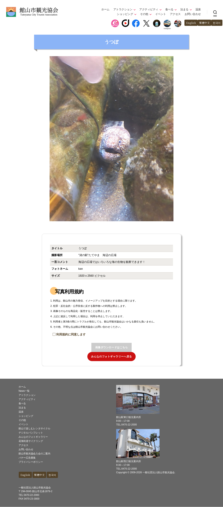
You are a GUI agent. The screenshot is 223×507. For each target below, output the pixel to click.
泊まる (184, 9)
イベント (160, 14)
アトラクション (122, 9)
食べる (169, 9)
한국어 (216, 23)
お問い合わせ (193, 14)
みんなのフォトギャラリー (33, 437)
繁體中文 (203, 23)
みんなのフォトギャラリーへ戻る (111, 356)
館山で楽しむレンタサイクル (34, 428)
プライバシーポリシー (31, 462)
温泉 (198, 9)
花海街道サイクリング (31, 441)
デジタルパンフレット (31, 432)
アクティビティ (148, 9)
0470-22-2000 (31, 495)
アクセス (175, 14)
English (189, 23)
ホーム (105, 9)
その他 (144, 14)
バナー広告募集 (27, 457)
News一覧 (24, 391)
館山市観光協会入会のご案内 (34, 453)
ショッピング (125, 14)
